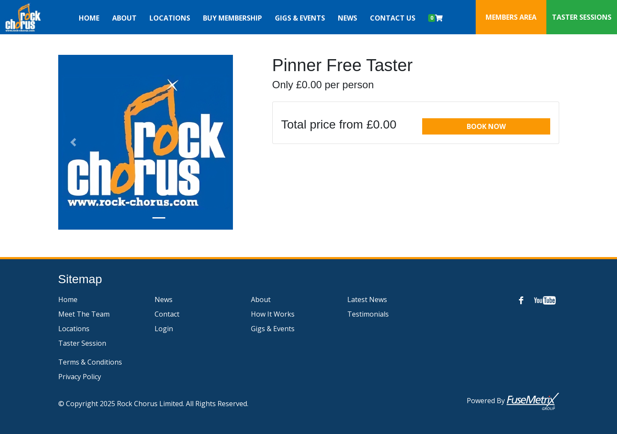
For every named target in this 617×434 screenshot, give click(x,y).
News (347, 18)
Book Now (486, 126)
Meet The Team (84, 314)
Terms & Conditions (90, 362)
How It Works (273, 314)
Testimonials (368, 314)
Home (89, 18)
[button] (73, 142)
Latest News (367, 299)
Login (164, 328)
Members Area (511, 17)
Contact (167, 314)
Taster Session (82, 343)
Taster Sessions (581, 17)
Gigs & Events (300, 18)
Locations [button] (169, 18)
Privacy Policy (79, 376)
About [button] (124, 18)
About (261, 299)
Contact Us (392, 18)
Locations (73, 328)
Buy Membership (232, 18)
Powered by (513, 401)
